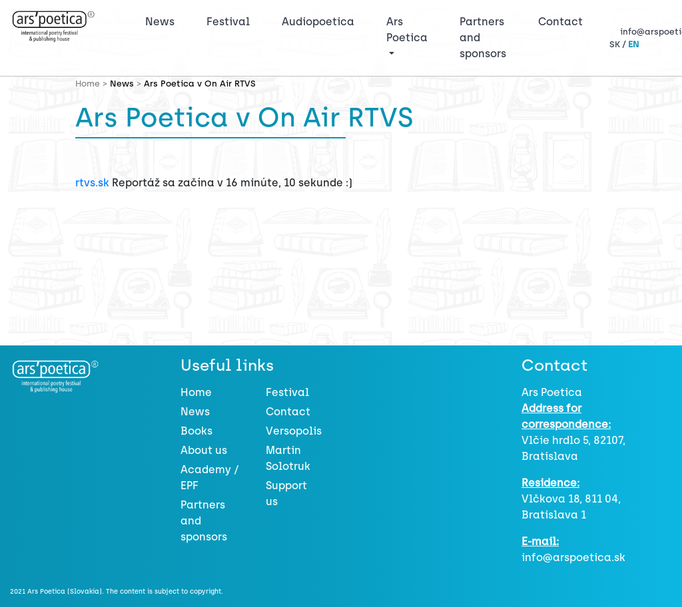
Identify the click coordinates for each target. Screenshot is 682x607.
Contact (560, 21)
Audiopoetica (318, 21)
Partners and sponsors (483, 37)
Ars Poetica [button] (407, 29)
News (159, 21)
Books (196, 431)
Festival (230, 20)
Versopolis (294, 431)
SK (614, 44)
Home (196, 392)
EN (633, 44)
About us (203, 450)
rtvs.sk (92, 182)
